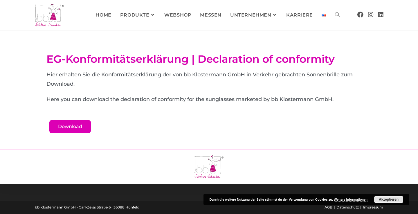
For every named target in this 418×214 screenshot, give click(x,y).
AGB (328, 207)
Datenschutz (347, 207)
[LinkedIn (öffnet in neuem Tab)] (380, 15)
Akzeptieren (389, 199)
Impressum (373, 207)
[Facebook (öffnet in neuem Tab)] (360, 15)
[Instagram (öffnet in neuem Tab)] (371, 15)
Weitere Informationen (350, 199)
